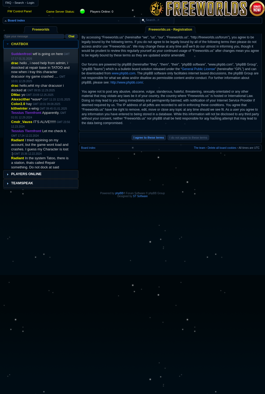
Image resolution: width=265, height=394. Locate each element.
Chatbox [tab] (16, 44)
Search (19, 2)
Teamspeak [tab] (19, 183)
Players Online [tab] (23, 174)
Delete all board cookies (222, 147)
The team (199, 147)
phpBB (119, 193)
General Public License (198, 69)
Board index (16, 20)
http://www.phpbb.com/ (126, 82)
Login (30, 2)
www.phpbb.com (123, 73)
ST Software (140, 196)
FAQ (8, 2)
